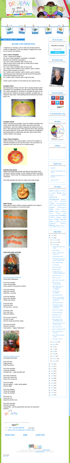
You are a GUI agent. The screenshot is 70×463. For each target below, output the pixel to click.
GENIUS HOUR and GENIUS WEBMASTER (58, 272)
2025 (52, 238)
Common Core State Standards (57, 200)
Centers (10, 430)
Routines (51, 217)
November (55, 242)
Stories (58, 222)
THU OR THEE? (56, 278)
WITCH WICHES (56, 317)
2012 (52, 393)
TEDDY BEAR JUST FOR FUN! (58, 247)
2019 (52, 376)
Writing (52, 226)
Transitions (52, 224)
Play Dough (28, 430)
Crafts (14, 430)
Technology (63, 222)
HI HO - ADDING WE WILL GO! (57, 253)
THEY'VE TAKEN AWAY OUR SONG (58, 172)
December (55, 240)
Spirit (54, 222)
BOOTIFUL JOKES (57, 339)
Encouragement (61, 204)
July (53, 347)
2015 (52, 386)
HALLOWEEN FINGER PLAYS (58, 336)
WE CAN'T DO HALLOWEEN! (56, 283)
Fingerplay (59, 205)
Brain (64, 193)
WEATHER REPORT (57, 303)
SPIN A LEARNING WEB (58, 329)
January (54, 361)
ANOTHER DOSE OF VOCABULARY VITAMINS (57, 288)
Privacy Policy (46, 450)
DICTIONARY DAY (57, 295)
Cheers (64, 195)
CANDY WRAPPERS (57, 257)
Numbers (63, 212)
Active (51, 191)
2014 (52, 388)
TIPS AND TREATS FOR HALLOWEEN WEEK (58, 259)
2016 (52, 383)
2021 (52, 371)
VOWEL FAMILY (56, 270)
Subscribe (57, 52)
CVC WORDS (55, 265)
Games (51, 207)
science (62, 226)
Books (59, 193)
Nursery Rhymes (54, 213)
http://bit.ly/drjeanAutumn (11, 356)
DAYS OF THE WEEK (57, 310)
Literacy (64, 209)
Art (62, 191)
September (55, 342)
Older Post (40, 435)
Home (25, 435)
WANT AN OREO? (57, 267)
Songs (33, 430)
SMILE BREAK (56, 251)
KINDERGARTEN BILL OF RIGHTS (58, 176)
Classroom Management (54, 198)
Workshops (63, 224)
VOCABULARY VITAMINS (56, 292)
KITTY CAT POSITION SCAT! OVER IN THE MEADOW (58, 299)
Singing (58, 217)
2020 (52, 374)
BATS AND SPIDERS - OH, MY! (58, 332)
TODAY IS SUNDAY (57, 313)
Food (64, 205)
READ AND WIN (56, 276)
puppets (57, 226)
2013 (52, 390)
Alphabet (57, 191)
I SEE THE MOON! (57, 327)
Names (57, 212)
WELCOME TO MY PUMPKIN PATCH (57, 320)
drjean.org (5, 456)
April (53, 354)
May (53, 352)
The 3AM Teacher (39, 452)
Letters (58, 209)
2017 (52, 381)
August (54, 344)
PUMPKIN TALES (57, 315)
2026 (52, 236)
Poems (57, 216)
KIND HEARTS (55, 180)
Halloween (19, 430)
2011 (52, 395)
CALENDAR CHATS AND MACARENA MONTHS (57, 307)
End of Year (52, 205)
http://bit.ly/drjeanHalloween (12, 277)
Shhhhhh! (53, 168)
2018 (52, 378)
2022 (52, 369)
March (54, 356)
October (54, 245)
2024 (52, 364)
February (54, 359)
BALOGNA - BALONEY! (58, 280)
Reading (62, 215)
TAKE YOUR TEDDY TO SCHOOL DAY (58, 324)
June (53, 349)
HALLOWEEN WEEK (57, 263)
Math (23, 430)
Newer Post (10, 435)
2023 (52, 366)
